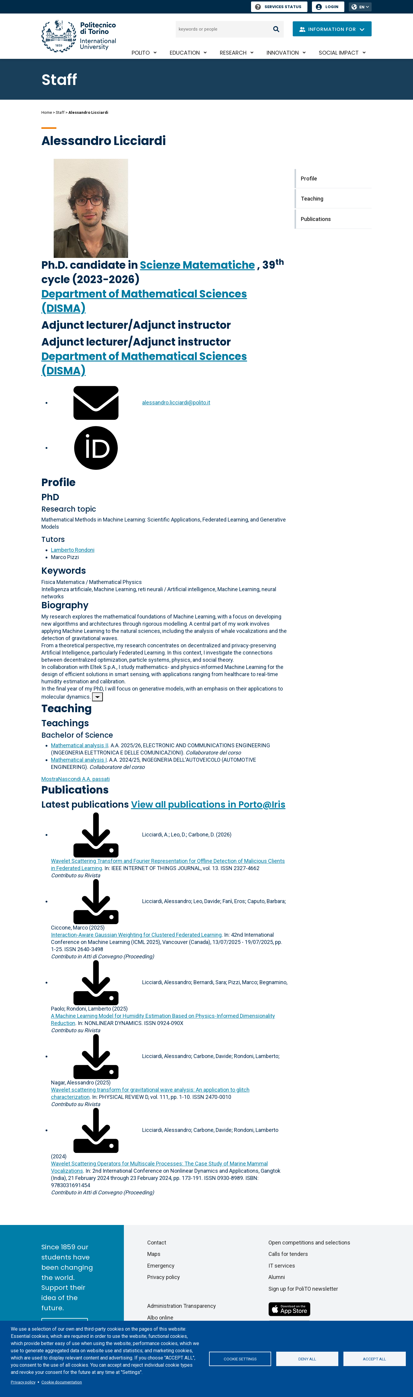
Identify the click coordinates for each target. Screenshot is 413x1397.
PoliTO (141, 52)
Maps (153, 1254)
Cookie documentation (61, 1382)
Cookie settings (240, 1358)
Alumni (276, 1277)
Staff (60, 112)
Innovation (283, 52)
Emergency (161, 1265)
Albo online (160, 1317)
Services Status (278, 7)
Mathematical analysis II (79, 745)
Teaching (66, 708)
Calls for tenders (288, 1254)
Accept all (374, 1358)
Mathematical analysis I (79, 760)
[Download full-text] (96, 834)
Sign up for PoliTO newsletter (303, 1289)
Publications (75, 789)
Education (185, 52)
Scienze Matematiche (197, 265)
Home (46, 112)
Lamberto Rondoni (72, 550)
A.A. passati (75, 779)
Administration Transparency (181, 1306)
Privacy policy (23, 1382)
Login (331, 7)
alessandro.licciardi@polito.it (176, 402)
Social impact (339, 52)
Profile (58, 482)
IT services (281, 1265)
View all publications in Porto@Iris (208, 804)
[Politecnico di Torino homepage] (78, 36)
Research (233, 52)
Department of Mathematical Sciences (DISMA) (144, 301)
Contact (156, 1242)
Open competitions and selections (309, 1242)
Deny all (307, 1358)
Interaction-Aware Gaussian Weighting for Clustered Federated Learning (136, 935)
